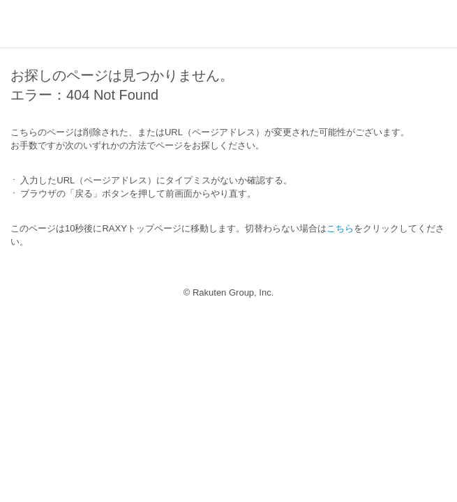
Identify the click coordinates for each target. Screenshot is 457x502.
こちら (340, 228)
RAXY (42, 25)
